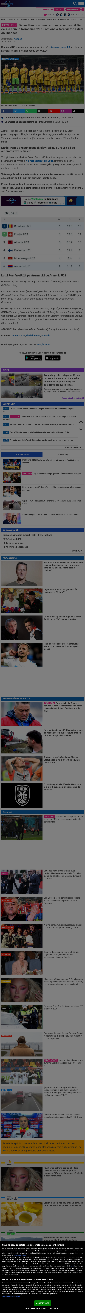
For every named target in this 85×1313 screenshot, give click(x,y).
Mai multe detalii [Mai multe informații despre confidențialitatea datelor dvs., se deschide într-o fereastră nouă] (20, 1255)
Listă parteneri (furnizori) (11, 1296)
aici (72, 1266)
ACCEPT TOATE (42, 1303)
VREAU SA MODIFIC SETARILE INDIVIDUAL (42, 1308)
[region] (42, 1277)
